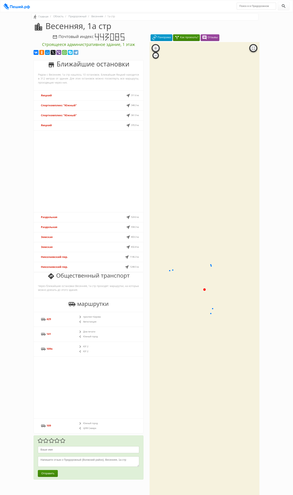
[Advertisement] (88, 171)
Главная (43, 16)
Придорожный (77, 16)
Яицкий (46, 95)
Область (58, 16)
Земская (46, 237)
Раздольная (49, 217)
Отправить (47, 473)
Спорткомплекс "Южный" (59, 105)
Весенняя (97, 16)
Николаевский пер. (54, 257)
